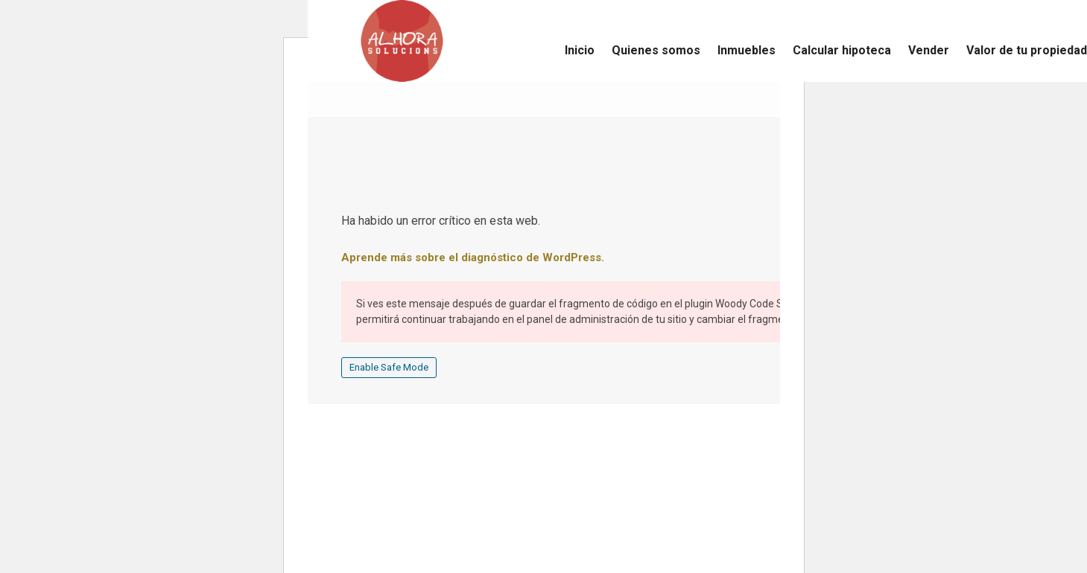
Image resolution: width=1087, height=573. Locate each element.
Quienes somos (656, 50)
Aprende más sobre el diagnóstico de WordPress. (472, 257)
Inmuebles (746, 50)
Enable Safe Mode (388, 367)
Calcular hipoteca (842, 50)
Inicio (580, 50)
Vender (928, 50)
